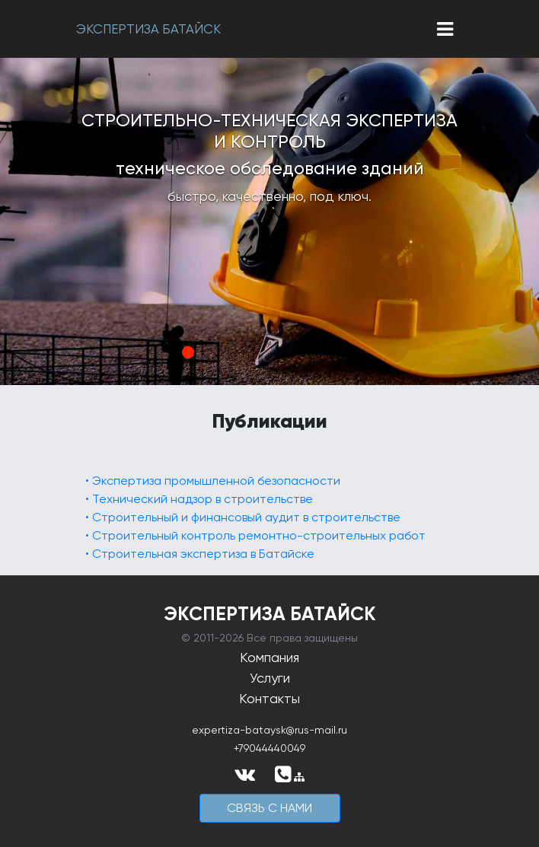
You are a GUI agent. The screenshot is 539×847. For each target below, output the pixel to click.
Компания (269, 657)
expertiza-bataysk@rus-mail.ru (269, 730)
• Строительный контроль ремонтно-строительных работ (255, 535)
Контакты (269, 698)
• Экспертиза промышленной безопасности (212, 480)
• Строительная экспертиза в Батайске (199, 553)
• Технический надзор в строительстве (199, 499)
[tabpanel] (269, 221)
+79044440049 (269, 748)
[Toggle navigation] (445, 29)
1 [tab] (188, 352)
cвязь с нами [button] (269, 808)
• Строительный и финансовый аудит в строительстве (242, 517)
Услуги (270, 678)
